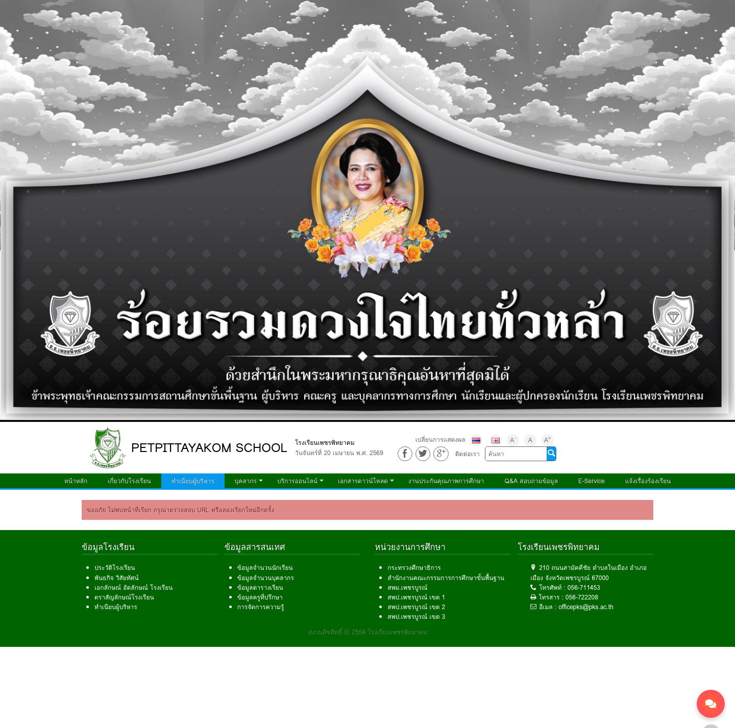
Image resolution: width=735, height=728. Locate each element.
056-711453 (584, 587)
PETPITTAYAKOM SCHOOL (209, 448)
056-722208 (582, 597)
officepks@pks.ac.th (586, 607)
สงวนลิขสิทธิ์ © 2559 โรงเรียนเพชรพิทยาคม (367, 632)
